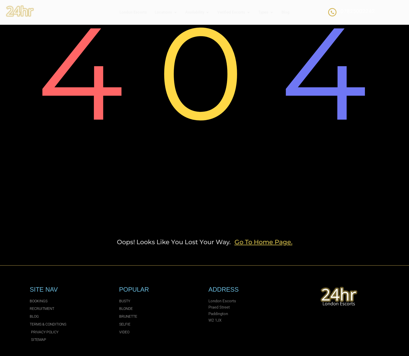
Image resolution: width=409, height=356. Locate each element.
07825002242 (357, 11)
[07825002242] (332, 12)
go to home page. (263, 242)
